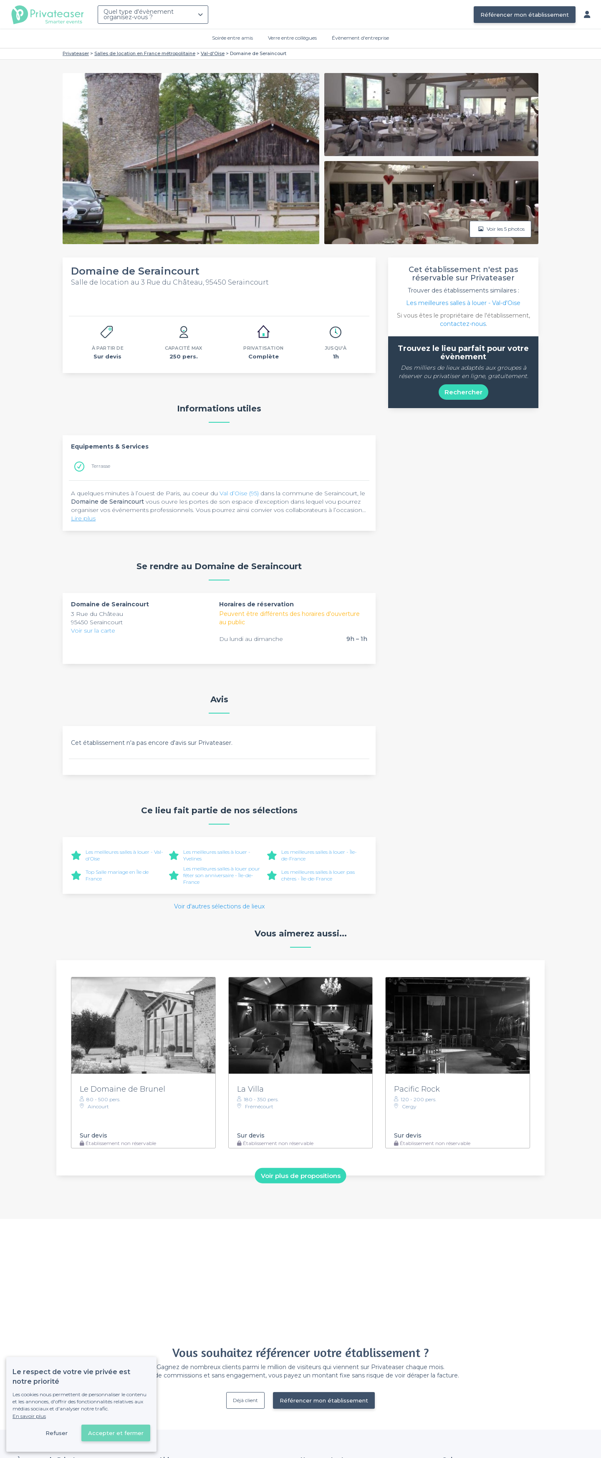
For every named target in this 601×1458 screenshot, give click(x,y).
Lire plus (83, 518)
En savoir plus (29, 1416)
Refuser (56, 1433)
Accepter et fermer (116, 1433)
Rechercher (463, 392)
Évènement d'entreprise (360, 38)
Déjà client (245, 1400)
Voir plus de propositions (301, 1176)
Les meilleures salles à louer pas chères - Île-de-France (318, 875)
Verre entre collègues (292, 38)
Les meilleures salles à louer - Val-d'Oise (463, 303)
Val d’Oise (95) (239, 493)
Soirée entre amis (232, 38)
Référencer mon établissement (524, 14)
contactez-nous (463, 324)
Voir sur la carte (93, 630)
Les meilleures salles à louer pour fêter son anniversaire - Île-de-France (221, 875)
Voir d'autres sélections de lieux (219, 906)
